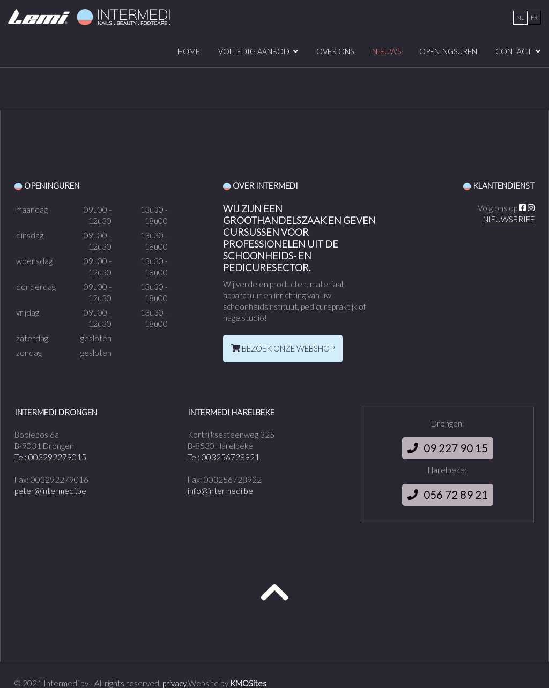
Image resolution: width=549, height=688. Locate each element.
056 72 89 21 (447, 494)
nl (520, 17)
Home (188, 51)
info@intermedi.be (220, 491)
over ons (335, 51)
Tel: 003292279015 (50, 457)
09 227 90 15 (447, 448)
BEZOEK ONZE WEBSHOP (283, 348)
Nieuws (386, 51)
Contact (513, 51)
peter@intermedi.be (50, 491)
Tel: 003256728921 (223, 457)
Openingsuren (448, 51)
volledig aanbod (254, 51)
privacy (174, 683)
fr (534, 17)
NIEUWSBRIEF (509, 219)
